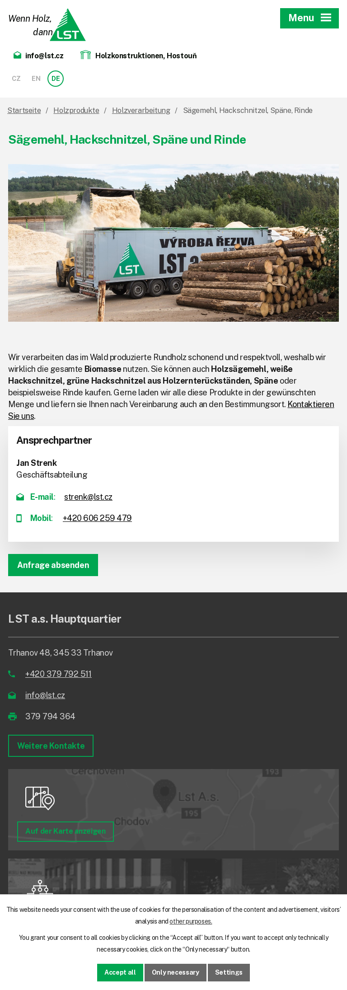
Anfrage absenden (53, 565)
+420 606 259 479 (97, 518)
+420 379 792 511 (58, 674)
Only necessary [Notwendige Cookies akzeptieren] (175, 972)
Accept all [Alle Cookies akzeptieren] (120, 972)
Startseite (24, 110)
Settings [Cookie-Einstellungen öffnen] (229, 972)
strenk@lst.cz (88, 497)
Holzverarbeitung (141, 110)
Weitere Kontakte (50, 746)
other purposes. (190, 921)
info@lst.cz (45, 695)
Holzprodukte (76, 110)
